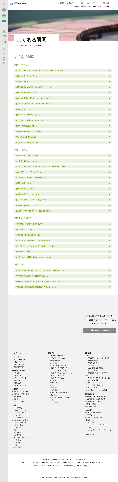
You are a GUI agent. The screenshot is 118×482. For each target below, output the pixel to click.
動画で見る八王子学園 (94, 412)
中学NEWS (17, 373)
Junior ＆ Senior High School (98, 425)
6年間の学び (18, 408)
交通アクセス (91, 415)
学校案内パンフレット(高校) (98, 390)
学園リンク (90, 435)
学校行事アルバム (92, 406)
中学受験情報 (26, 45)
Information (16, 357)
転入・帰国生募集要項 (95, 368)
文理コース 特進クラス (59, 368)
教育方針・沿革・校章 (21, 394)
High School (92, 422)
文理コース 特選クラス (59, 365)
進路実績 (18, 435)
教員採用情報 (91, 404)
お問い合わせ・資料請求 (100, 330)
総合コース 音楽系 (57, 375)
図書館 (16, 399)
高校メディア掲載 (20, 385)
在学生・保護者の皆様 (82, 6)
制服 (15, 445)
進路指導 (18, 432)
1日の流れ (17, 440)
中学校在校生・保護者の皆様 (96, 396)
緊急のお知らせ (19, 364)
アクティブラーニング (23, 413)
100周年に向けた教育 (57, 356)
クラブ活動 (17, 447)
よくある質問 (92, 370)
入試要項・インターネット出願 (99, 358)
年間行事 (17, 442)
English (88, 420)
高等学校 (51, 353)
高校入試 (89, 375)
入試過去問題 (92, 363)
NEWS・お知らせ (18, 370)
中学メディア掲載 (20, 378)
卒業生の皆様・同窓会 (101, 6)
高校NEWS (17, 380)
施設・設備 (17, 396)
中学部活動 (17, 375)
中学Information (19, 359)
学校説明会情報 (93, 360)
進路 (15, 430)
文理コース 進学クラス (59, 370)
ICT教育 (18, 415)
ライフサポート (19, 401)
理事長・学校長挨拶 (21, 392)
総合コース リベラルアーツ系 (61, 373)
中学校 (14, 405)
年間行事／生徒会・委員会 (59, 397)
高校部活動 (17, 383)
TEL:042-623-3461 (99, 324)
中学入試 (89, 356)
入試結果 (91, 365)
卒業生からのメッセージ (23, 437)
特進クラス (19, 425)
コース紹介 (54, 363)
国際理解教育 (19, 418)
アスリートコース (57, 380)
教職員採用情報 (19, 367)
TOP (18, 45)
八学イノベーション (21, 410)
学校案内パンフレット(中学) (98, 373)
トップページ (16, 353)
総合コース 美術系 (57, 378)
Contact (90, 427)
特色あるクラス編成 (21, 420)
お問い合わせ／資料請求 (94, 417)
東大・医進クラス (21, 423)
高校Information (19, 362)
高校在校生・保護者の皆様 (95, 399)
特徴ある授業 (18, 427)
